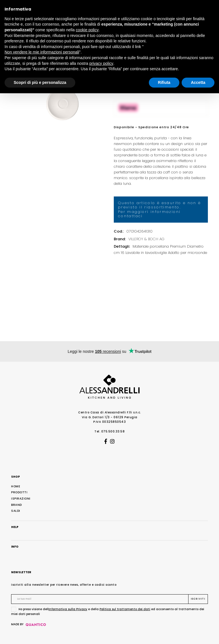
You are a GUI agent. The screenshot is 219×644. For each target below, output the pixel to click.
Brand (16, 505)
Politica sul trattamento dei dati (125, 609)
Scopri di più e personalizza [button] (40, 82)
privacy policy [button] (101, 63)
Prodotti (19, 492)
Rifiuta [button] (164, 82)
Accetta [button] (198, 82)
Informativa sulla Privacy (67, 609)
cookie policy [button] (87, 30)
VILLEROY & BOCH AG (146, 239)
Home (15, 486)
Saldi (15, 511)
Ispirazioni (21, 498)
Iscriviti (198, 598)
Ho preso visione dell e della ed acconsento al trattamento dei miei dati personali (107, 611)
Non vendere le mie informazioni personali (42, 52)
